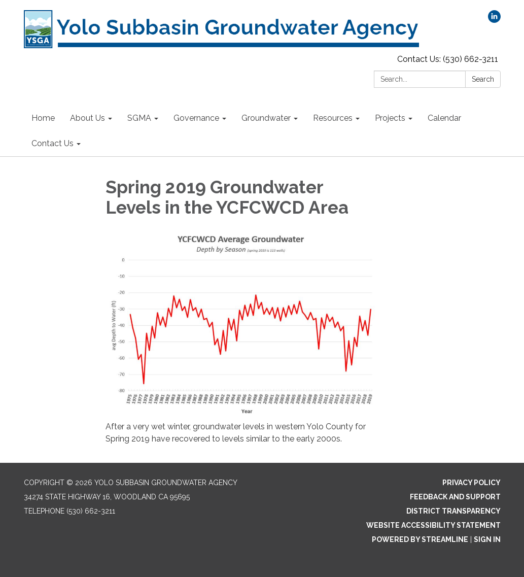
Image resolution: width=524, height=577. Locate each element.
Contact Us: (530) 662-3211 (447, 59)
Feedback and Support (455, 497)
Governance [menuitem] (196, 118)
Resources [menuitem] (333, 118)
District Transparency (453, 511)
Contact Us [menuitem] (52, 143)
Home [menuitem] (43, 118)
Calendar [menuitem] (444, 118)
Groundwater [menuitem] (266, 118)
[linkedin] (494, 20)
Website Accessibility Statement (433, 525)
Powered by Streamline (420, 539)
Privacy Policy (471, 483)
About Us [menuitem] (87, 118)
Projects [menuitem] (390, 118)
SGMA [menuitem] (139, 118)
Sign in (487, 539)
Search (483, 79)
